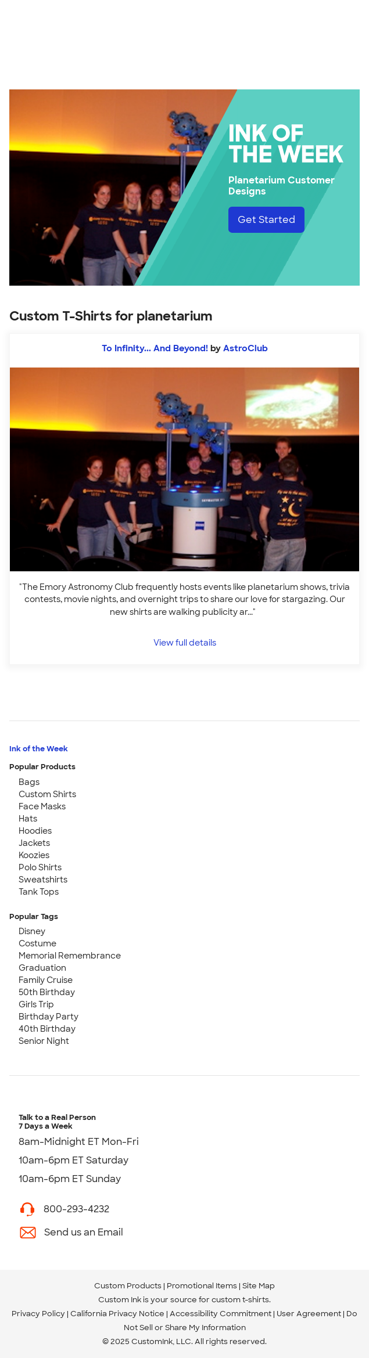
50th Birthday (47, 992)
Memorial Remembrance (70, 955)
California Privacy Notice (117, 1314)
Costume (37, 943)
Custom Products (128, 1286)
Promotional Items (202, 1286)
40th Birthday (47, 1029)
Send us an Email (83, 1232)
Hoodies (35, 831)
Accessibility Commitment (220, 1314)
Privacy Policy (38, 1314)
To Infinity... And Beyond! (155, 348)
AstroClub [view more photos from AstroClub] (245, 348)
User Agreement (309, 1314)
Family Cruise (46, 980)
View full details (184, 642)
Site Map (258, 1286)
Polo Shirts (40, 867)
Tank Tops (39, 892)
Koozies (34, 855)
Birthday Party (48, 1016)
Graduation (42, 968)
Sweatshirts (43, 879)
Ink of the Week (38, 749)
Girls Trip (36, 1004)
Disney (32, 931)
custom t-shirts (240, 1300)
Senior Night (44, 1041)
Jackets (34, 843)
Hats (28, 818)
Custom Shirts (47, 794)
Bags (29, 782)
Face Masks (42, 806)
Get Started (266, 220)
